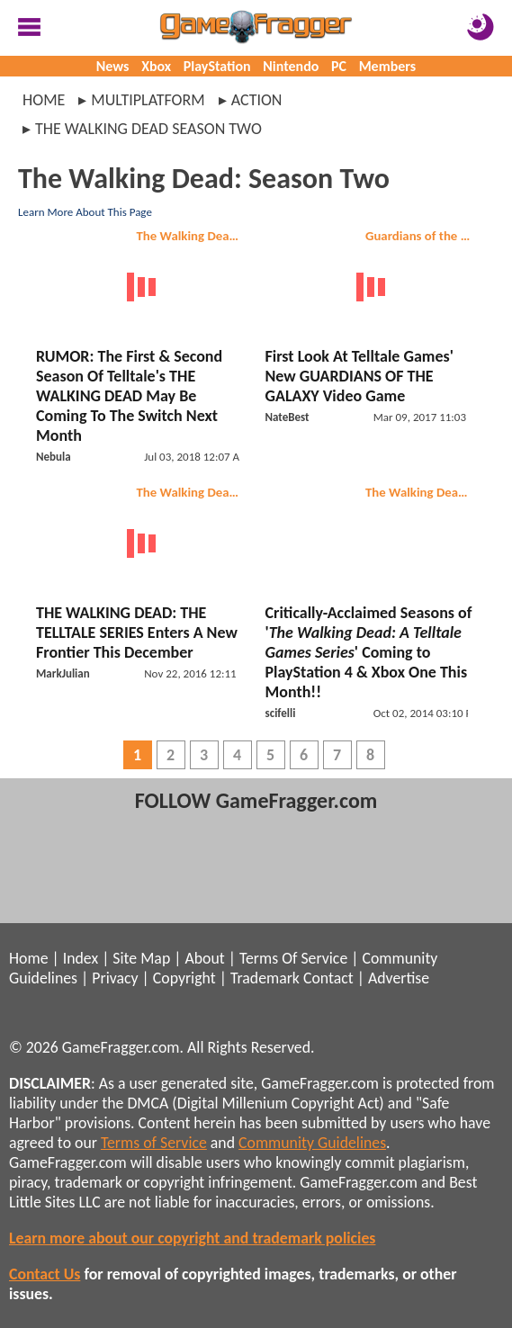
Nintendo (291, 66)
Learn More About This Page (85, 212)
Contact (328, 978)
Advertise (398, 978)
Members (388, 66)
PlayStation (217, 66)
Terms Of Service (293, 958)
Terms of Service (154, 1143)
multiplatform (147, 100)
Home (43, 100)
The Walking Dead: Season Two (193, 236)
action (257, 100)
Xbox (156, 66)
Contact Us (44, 1274)
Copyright (184, 978)
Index (80, 958)
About (204, 958)
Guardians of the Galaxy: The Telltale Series (421, 236)
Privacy (115, 978)
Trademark (265, 978)
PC (338, 66)
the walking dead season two (148, 129)
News (113, 66)
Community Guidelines (312, 1143)
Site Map (141, 958)
